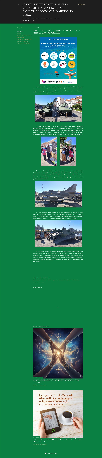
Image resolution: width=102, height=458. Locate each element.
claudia (19, 33)
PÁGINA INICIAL (27, 20)
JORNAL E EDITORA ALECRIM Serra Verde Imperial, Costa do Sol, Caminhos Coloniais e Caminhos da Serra (48, 9)
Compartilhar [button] (20, 28)
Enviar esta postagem (45, 277)
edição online (20, 37)
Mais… (33, 20)
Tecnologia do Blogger (51, 453)
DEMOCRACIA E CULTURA (24, 35)
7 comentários (43, 444)
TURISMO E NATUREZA (23, 43)
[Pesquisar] (81, 4)
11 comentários (43, 385)
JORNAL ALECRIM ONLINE (24, 39)
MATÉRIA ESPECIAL (22, 41)
